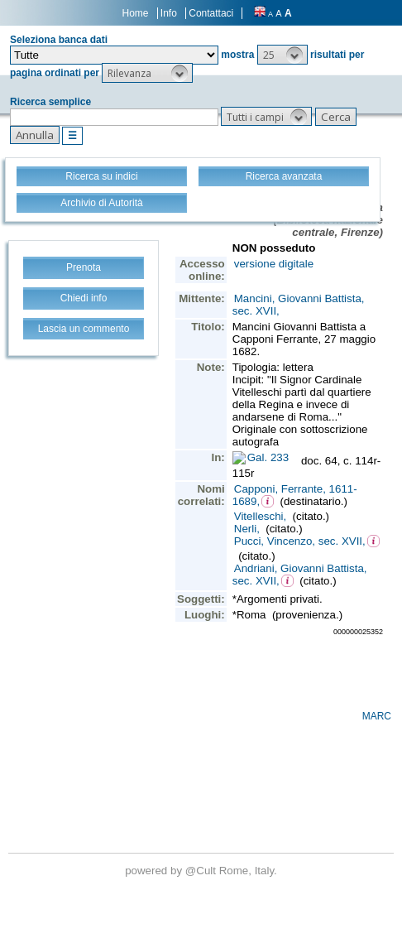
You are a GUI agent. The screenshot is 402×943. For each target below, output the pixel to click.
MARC (376, 716)
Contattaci (211, 13)
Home (135, 13)
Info (168, 13)
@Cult (202, 870)
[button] (282, 55)
